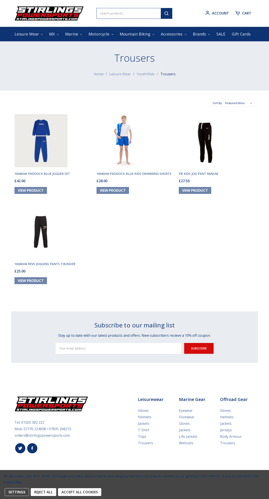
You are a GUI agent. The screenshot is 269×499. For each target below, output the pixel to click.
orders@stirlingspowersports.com (42, 435)
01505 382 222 (32, 422)
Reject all (43, 492)
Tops (142, 436)
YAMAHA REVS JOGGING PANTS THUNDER (44, 264)
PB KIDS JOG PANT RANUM (198, 173)
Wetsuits (186, 442)
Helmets (144, 416)
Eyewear (186, 410)
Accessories (173, 34)
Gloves (143, 410)
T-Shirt (143, 429)
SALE (220, 34)
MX (54, 34)
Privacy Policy (12, 482)
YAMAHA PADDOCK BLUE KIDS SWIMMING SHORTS (134, 173)
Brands (201, 34)
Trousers (145, 442)
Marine (73, 34)
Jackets (143, 423)
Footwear (186, 416)
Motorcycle (101, 34)
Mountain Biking (137, 34)
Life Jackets (188, 436)
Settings (16, 492)
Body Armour (231, 436)
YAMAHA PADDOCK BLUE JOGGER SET (42, 173)
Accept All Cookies (79, 492)
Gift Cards (241, 34)
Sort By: (217, 103)
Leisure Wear (28, 34)
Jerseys (226, 429)
